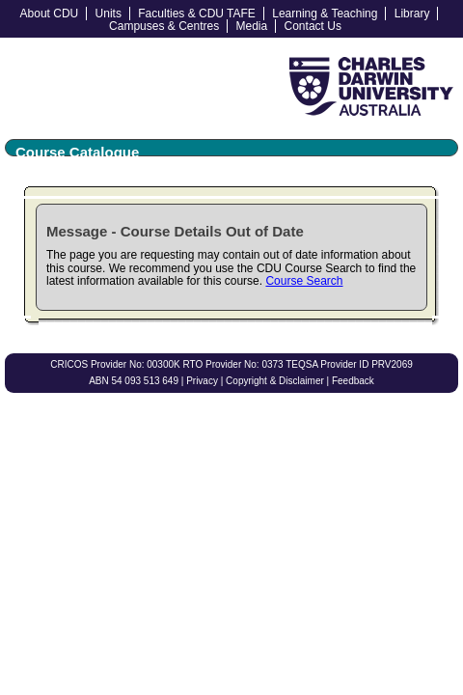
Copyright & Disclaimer (275, 380)
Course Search (303, 281)
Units (108, 13)
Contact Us (313, 26)
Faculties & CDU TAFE (197, 13)
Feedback (353, 380)
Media (252, 26)
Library (412, 13)
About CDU (49, 13)
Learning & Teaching (324, 13)
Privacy (202, 380)
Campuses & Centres (164, 26)
